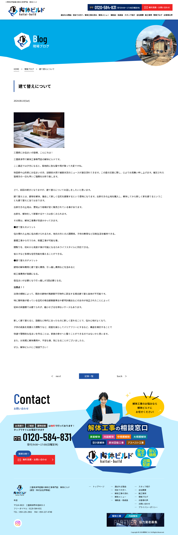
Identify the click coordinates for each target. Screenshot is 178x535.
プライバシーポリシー (148, 507)
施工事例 (148, 15)
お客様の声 (168, 15)
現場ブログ (157, 15)
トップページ (98, 486)
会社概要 (140, 15)
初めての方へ (78, 15)
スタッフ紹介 (129, 15)
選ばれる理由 (66, 15)
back (120, 376)
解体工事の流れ (91, 15)
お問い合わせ (144, 503)
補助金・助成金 (117, 15)
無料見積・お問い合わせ (157, 7)
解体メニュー (104, 15)
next (58, 376)
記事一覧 (89, 376)
